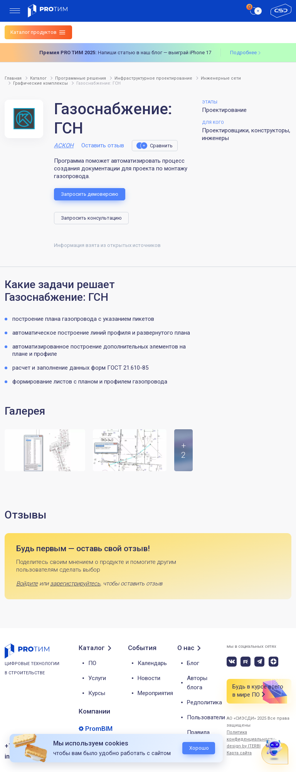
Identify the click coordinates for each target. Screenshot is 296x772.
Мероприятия (155, 693)
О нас (185, 648)
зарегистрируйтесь (75, 583)
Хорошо (199, 748)
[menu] (15, 11)
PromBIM (99, 728)
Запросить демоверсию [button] (89, 194)
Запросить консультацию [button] (91, 218)
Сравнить (161, 145)
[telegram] (259, 662)
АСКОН (64, 145)
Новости (149, 678)
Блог (193, 663)
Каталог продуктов (33, 32)
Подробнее (243, 52)
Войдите (27, 583)
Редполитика (204, 702)
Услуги (97, 678)
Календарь (152, 663)
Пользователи (206, 717)
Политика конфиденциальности (251, 736)
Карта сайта (239, 752)
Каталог (92, 648)
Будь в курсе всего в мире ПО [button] (257, 691)
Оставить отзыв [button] (102, 145)
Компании (94, 711)
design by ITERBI (244, 746)
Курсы (96, 693)
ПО (92, 663)
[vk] (232, 662)
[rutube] (245, 662)
